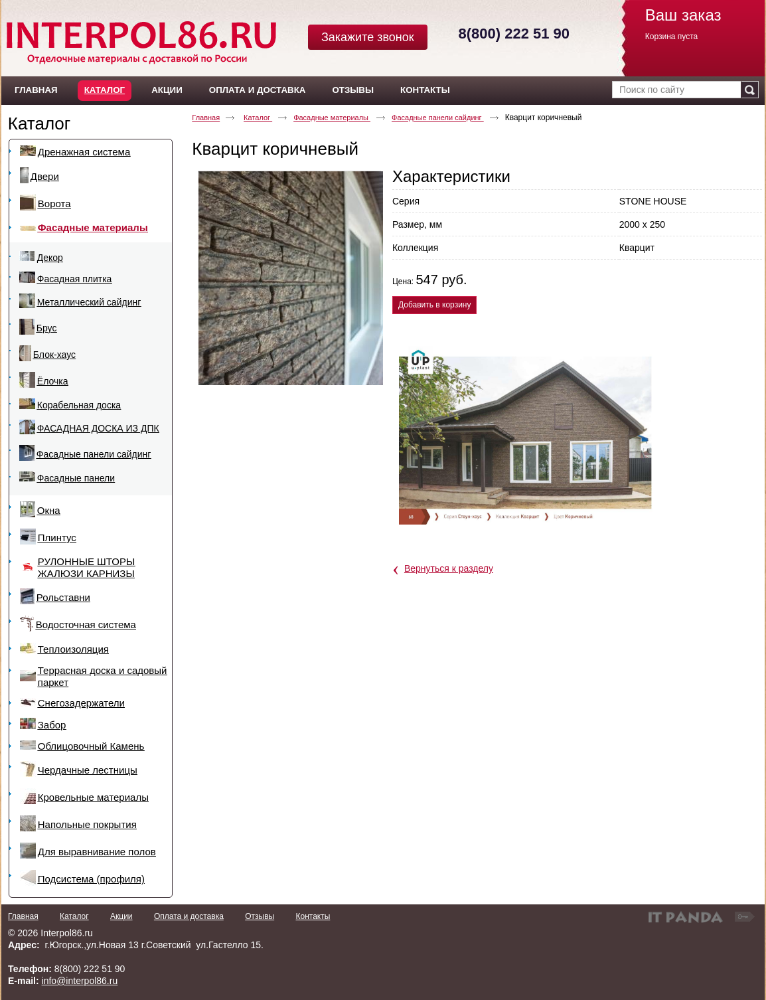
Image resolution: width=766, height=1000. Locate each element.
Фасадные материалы (331, 118)
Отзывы (259, 916)
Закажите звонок (367, 37)
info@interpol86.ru (80, 980)
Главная (206, 118)
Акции (121, 916)
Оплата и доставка (189, 916)
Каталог (104, 90)
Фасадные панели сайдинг (438, 118)
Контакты (312, 916)
